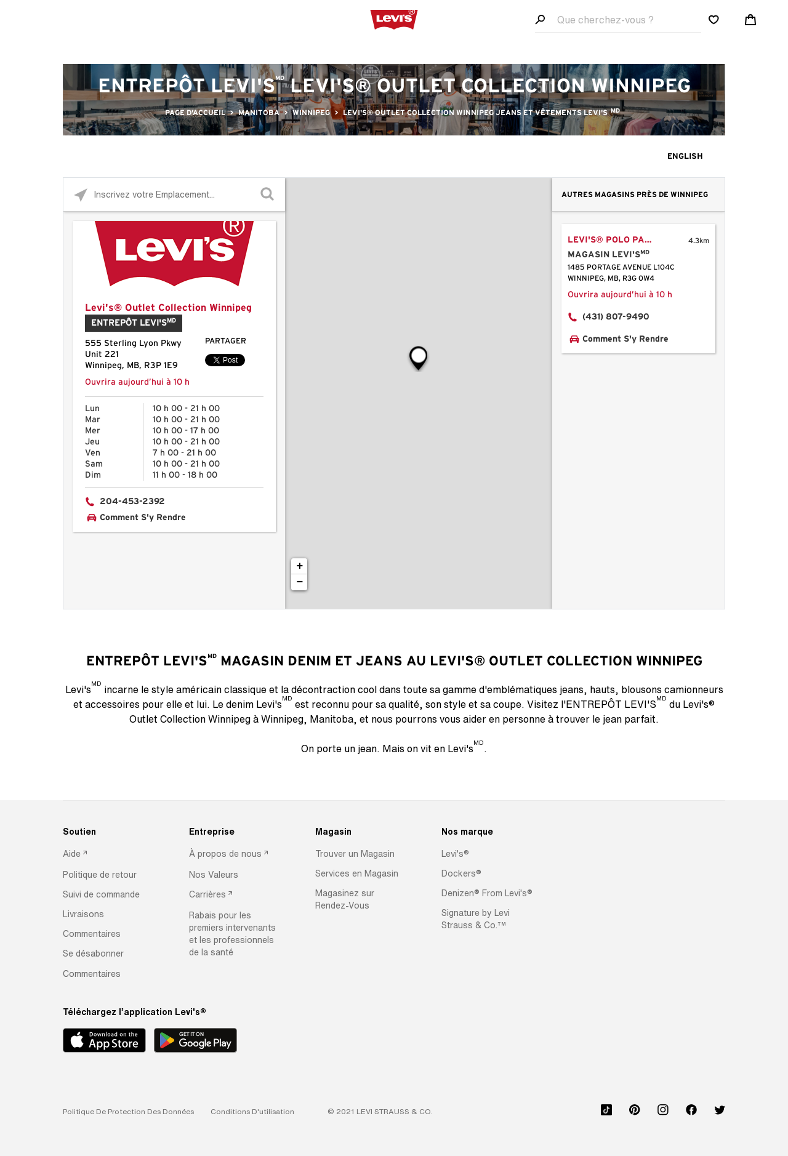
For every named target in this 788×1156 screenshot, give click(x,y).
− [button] (300, 582)
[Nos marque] (488, 831)
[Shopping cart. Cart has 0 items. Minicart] (750, 19)
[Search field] (618, 20)
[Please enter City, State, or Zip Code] (174, 194)
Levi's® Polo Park (612, 240)
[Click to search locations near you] (80, 195)
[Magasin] (362, 831)
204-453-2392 (132, 501)
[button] (100, 875)
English (685, 157)
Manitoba (258, 112)
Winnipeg (311, 112)
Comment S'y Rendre (143, 517)
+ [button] (300, 566)
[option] (110, 854)
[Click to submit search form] (268, 195)
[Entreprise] (236, 831)
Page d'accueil (195, 112)
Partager (225, 341)
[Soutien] (110, 831)
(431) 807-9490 (615, 317)
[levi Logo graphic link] (394, 18)
